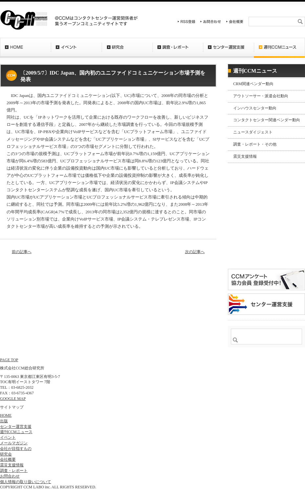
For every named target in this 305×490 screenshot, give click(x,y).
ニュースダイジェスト (253, 132)
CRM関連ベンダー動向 (253, 84)
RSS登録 (186, 21)
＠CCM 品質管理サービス (266, 304)
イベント (76, 51)
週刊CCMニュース (279, 51)
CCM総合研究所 (24, 20)
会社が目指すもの (15, 448)
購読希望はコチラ (249, 212)
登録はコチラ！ (266, 248)
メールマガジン (14, 443)
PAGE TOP (9, 360)
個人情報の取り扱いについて (25, 481)
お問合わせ (211, 21)
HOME (25, 51)
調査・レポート (177, 51)
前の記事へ (21, 251)
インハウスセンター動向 (254, 108)
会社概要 (235, 21)
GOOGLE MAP (13, 398)
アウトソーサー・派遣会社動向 (260, 96)
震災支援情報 (245, 156)
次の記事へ (195, 251)
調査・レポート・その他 (254, 144)
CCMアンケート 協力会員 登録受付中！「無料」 (266, 279)
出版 (4, 421)
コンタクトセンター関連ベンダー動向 (266, 120)
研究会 (127, 51)
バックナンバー (249, 218)
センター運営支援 (228, 51)
